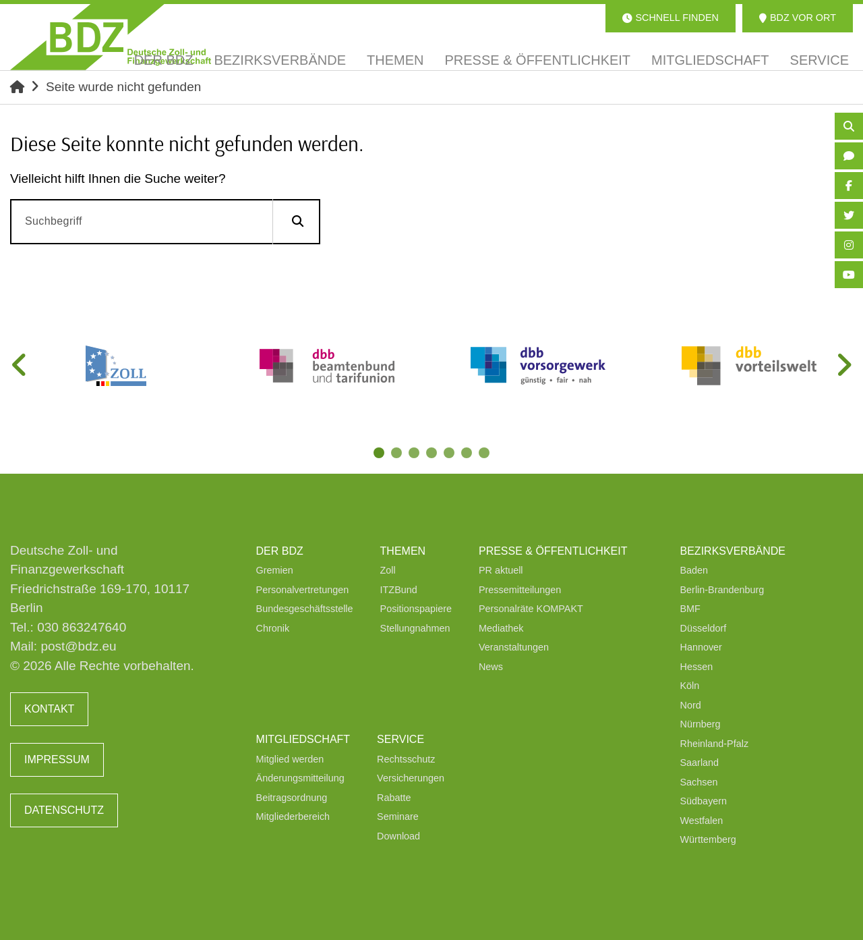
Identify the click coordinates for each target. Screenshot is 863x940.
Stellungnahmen (415, 628)
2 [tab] (398, 454)
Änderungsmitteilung (300, 778)
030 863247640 (81, 627)
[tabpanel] (115, 365)
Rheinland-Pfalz (714, 743)
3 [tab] (415, 454)
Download (398, 836)
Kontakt (49, 709)
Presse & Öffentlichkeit (553, 551)
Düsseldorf (703, 628)
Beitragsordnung (292, 797)
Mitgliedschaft (303, 739)
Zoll (388, 570)
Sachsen (699, 782)
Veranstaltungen (514, 647)
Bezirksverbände (732, 551)
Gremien (274, 570)
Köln (690, 685)
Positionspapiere (416, 608)
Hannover (701, 647)
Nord (690, 705)
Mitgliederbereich (293, 816)
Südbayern (703, 801)
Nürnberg (700, 724)
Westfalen (701, 820)
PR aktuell (501, 570)
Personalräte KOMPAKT (531, 608)
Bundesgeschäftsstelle (304, 608)
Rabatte (394, 797)
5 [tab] (450, 454)
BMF (690, 608)
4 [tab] (433, 454)
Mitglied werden (290, 759)
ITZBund (398, 589)
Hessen (696, 666)
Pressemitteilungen (520, 589)
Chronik (273, 628)
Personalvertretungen (302, 589)
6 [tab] (468, 454)
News (491, 666)
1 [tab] (380, 454)
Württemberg (708, 839)
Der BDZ (279, 551)
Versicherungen (410, 778)
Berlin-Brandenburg (722, 589)
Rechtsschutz (406, 759)
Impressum (57, 759)
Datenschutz (64, 810)
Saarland (699, 762)
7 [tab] (485, 454)
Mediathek (501, 628)
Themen (403, 551)
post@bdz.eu (78, 646)
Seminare (398, 816)
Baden (694, 570)
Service (400, 739)
